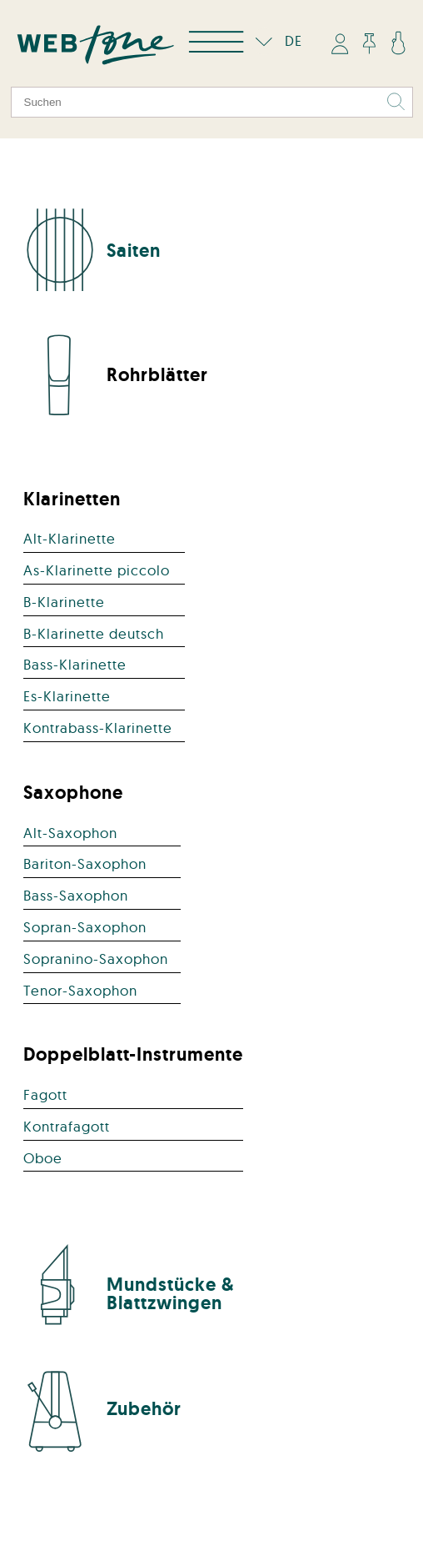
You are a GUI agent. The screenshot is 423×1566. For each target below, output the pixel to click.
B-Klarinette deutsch (93, 633)
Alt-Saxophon (70, 832)
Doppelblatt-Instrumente (133, 1054)
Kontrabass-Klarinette (97, 727)
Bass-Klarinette (75, 664)
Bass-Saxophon (75, 895)
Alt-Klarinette (69, 538)
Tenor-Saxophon (80, 990)
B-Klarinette (64, 601)
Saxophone (73, 792)
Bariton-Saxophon (85, 863)
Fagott (45, 1094)
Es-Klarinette (67, 696)
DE (274, 40)
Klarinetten (72, 498)
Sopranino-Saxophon (95, 958)
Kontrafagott (66, 1126)
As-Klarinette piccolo (96, 570)
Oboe (42, 1158)
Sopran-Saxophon (85, 927)
